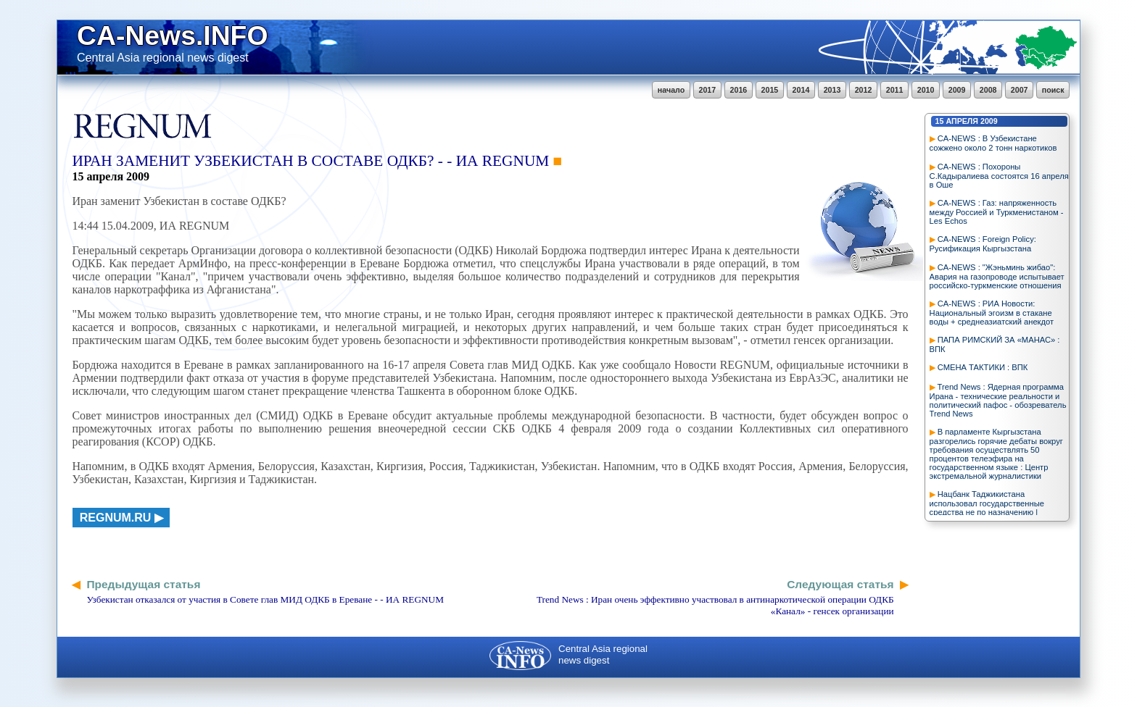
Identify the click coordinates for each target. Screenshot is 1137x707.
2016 (739, 89)
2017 (707, 89)
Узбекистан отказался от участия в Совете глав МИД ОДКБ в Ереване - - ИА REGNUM (265, 599)
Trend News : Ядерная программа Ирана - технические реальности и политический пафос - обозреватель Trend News (998, 400)
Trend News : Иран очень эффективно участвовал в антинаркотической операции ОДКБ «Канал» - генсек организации (715, 605)
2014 (801, 89)
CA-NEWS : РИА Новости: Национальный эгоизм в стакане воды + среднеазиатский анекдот (992, 312)
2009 (957, 89)
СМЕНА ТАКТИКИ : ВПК (983, 367)
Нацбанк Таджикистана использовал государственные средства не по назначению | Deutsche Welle (987, 507)
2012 (863, 89)
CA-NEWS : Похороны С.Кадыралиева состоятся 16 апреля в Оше (999, 175)
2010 (926, 89)
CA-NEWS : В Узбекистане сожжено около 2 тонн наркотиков (993, 143)
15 (939, 121)
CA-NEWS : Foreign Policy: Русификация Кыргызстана (983, 244)
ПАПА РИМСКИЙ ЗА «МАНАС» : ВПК (995, 344)
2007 (1019, 89)
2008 (988, 89)
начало (671, 89)
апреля (962, 121)
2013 (832, 89)
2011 (895, 89)
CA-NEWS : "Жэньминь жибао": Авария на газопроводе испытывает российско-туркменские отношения (997, 276)
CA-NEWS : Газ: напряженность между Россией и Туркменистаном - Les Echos (997, 211)
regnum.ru (116, 517)
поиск (1053, 89)
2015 (770, 89)
